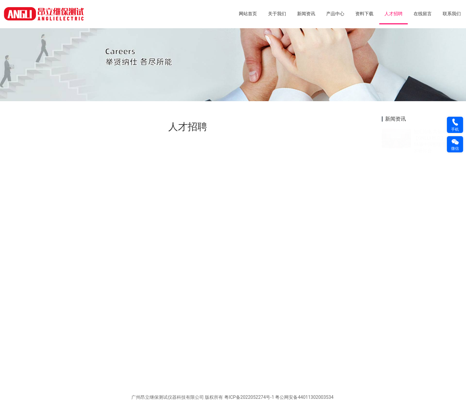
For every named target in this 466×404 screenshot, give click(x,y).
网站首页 (248, 13)
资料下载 (364, 13)
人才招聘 (393, 13)
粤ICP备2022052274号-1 (249, 397)
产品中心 (335, 13)
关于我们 (277, 13)
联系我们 (452, 13)
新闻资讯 (306, 13)
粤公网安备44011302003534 (304, 397)
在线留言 (423, 13)
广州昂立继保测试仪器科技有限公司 (167, 397)
